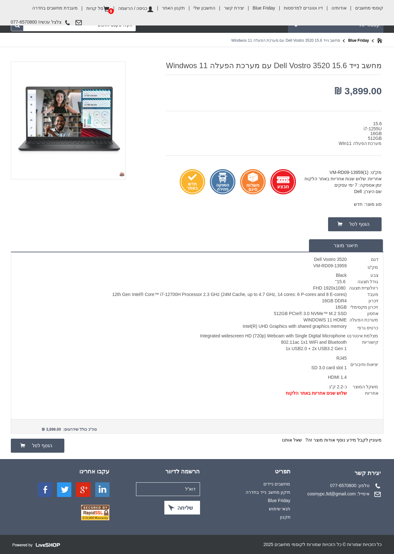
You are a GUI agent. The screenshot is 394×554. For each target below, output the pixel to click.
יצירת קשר (229, 8)
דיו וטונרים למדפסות (299, 8)
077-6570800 (343, 485)
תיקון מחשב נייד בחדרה (268, 492)
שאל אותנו (292, 439)
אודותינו (335, 8)
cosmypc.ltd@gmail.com (331, 493)
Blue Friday (259, 8)
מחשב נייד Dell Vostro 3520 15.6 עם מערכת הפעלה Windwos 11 (285, 40)
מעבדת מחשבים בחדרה (55, 8)
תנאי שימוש (279, 508)
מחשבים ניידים (276, 483)
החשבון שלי (200, 8)
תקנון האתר (169, 8)
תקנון (285, 517)
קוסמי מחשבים (365, 6)
